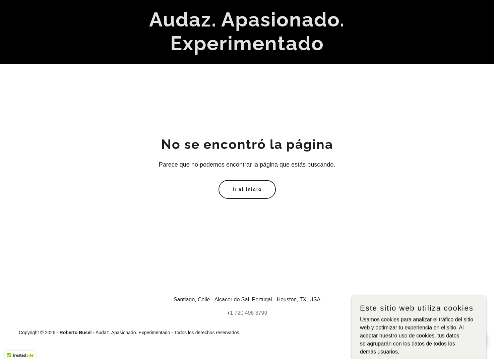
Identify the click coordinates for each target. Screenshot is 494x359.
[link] (247, 48)
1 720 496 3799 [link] (248, 313)
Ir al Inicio (247, 189)
